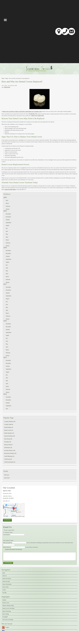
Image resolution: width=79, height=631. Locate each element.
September (8, 222)
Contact (4, 589)
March (7, 203)
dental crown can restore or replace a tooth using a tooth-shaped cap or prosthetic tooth (22, 111)
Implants (4, 600)
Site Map (4, 592)
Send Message (8, 562)
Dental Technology (6, 611)
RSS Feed (6, 475)
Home (3, 78)
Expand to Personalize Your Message (13, 549)
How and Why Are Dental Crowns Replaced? (22, 81)
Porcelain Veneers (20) (9, 450)
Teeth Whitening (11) (9, 456)
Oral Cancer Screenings (7, 619)
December (8, 214)
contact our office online (10, 189)
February (8, 206)
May (7, 234)
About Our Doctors (6, 578)
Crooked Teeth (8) (8, 424)
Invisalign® (5, 616)
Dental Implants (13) (9, 433)
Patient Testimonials (6, 584)
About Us (4, 575)
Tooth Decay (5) (8, 459)
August (7, 225)
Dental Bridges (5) (8, 427)
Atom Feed (7, 478)
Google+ (7, 627)
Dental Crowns (7, 87)
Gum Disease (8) (8, 439)
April (7, 200)
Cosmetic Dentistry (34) (9, 421)
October (8, 219)
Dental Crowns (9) (8, 430)
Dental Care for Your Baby (8, 608)
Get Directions (7, 520)
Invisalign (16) (7, 441)
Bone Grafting (5, 614)
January (7, 209)
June (7, 231)
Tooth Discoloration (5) (9, 462)
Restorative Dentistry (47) (10, 453)
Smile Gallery (5, 587)
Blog (7, 78)
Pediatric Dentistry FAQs (8, 605)
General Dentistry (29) (9, 436)
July (7, 228)
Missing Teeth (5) (8, 444)
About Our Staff (6, 581)
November (8, 217)
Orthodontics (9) (8, 447)
